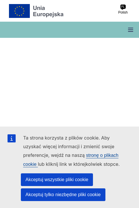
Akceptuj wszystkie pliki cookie (56, 179)
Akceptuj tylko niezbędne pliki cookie (63, 194)
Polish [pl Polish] (123, 9)
